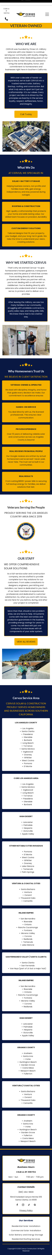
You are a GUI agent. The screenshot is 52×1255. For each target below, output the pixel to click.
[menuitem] (26, 1218)
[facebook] (17, 1197)
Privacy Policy (26, 1202)
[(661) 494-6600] (6, 14)
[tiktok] (29, 1197)
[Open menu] (47, 8)
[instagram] (23, 1197)
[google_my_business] (34, 1197)
